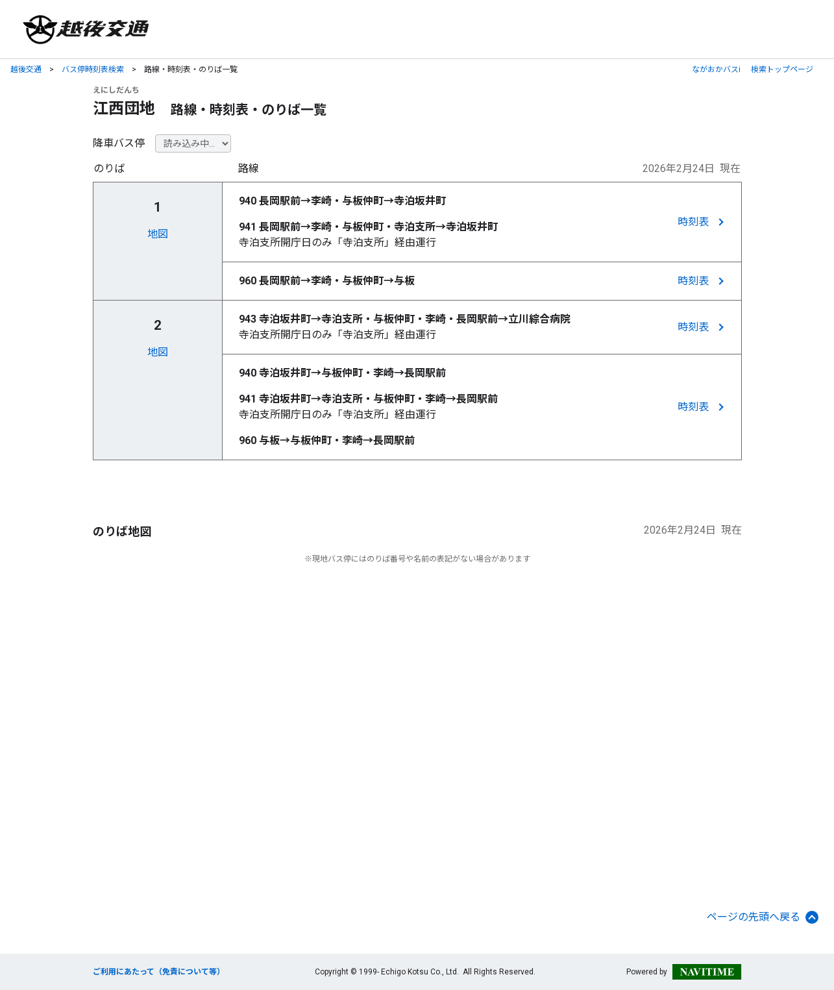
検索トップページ (782, 69)
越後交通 (26, 69)
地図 (157, 234)
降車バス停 (119, 143)
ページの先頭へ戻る (762, 917)
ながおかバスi (716, 69)
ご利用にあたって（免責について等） (159, 971)
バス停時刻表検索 (93, 69)
